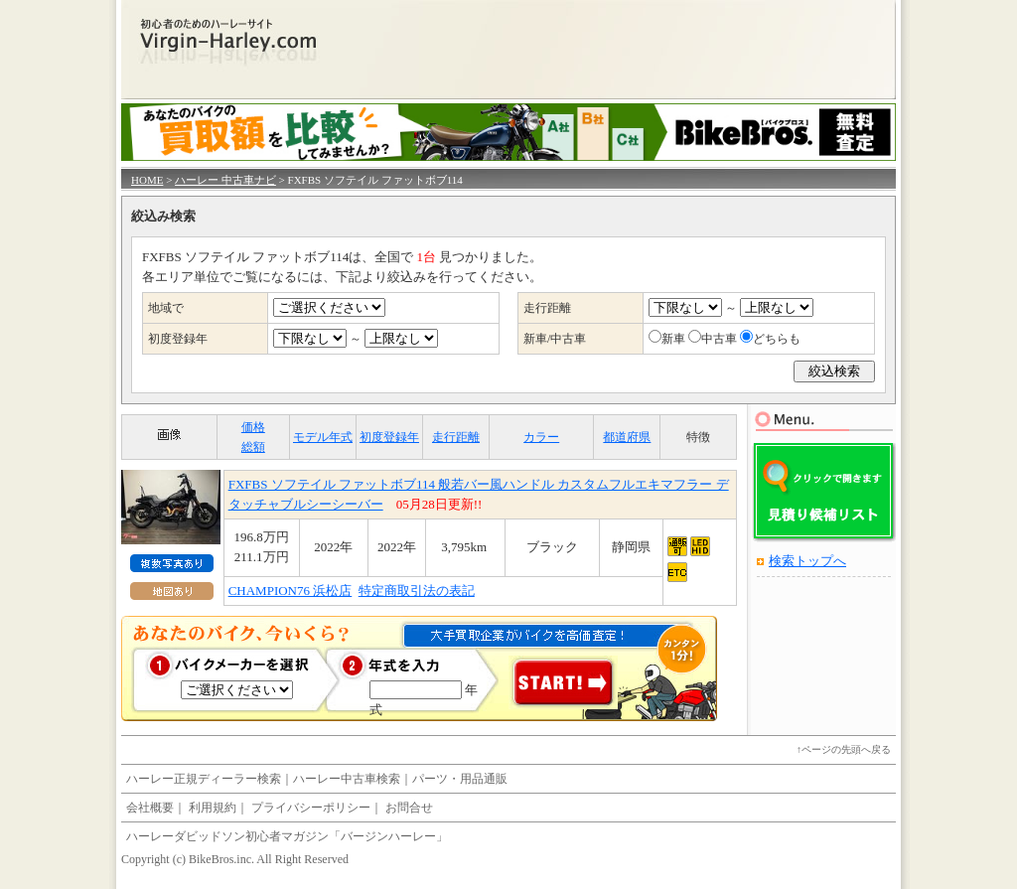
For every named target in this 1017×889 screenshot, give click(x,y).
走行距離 (456, 437)
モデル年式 (323, 437)
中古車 (719, 339)
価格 (253, 427)
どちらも (776, 339)
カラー (541, 437)
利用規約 (212, 808)
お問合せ (409, 808)
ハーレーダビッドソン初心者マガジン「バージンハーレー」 (287, 836)
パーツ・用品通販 (460, 779)
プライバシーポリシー (310, 808)
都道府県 (627, 437)
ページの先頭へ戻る (846, 749)
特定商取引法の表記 (417, 590)
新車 (673, 339)
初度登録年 (389, 437)
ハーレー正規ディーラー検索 (203, 779)
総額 (253, 447)
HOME (147, 180)
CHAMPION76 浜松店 (290, 590)
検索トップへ (807, 560)
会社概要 (150, 808)
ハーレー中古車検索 (346, 779)
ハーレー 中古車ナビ (225, 180)
